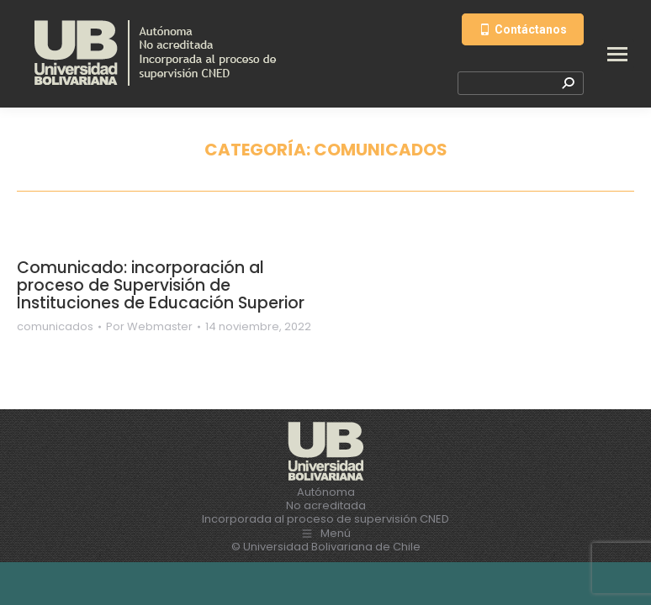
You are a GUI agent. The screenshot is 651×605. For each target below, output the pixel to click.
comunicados (55, 326)
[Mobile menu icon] (617, 54)
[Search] (521, 83)
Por (149, 327)
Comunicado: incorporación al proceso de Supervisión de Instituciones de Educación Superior (160, 285)
